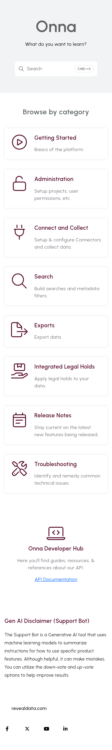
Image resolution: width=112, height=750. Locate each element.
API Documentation (56, 579)
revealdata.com (29, 708)
